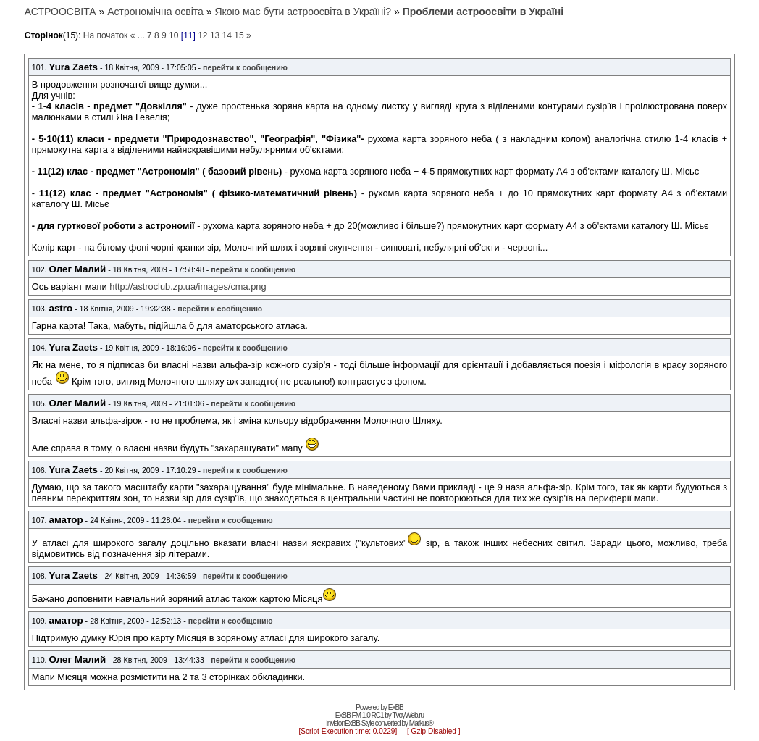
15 (238, 35)
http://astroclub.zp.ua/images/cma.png (187, 286)
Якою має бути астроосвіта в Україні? (302, 11)
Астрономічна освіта (155, 11)
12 (202, 35)
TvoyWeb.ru (408, 715)
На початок (105, 35)
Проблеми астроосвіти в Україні (483, 11)
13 (214, 35)
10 (173, 35)
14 (227, 35)
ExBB (395, 707)
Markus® (421, 723)
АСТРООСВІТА (60, 11)
